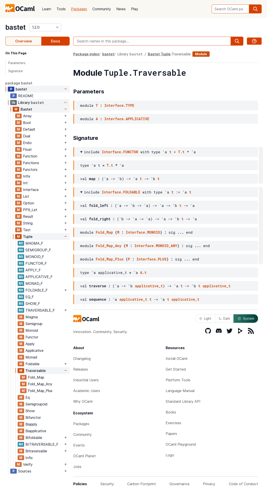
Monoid (31, 330)
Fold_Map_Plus (40, 390)
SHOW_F (32, 303)
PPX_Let (30, 210)
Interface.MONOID (143, 232)
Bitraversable (36, 451)
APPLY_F (33, 270)
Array (27, 116)
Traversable (35, 370)
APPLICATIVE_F (39, 277)
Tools (61, 9)
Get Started (176, 369)
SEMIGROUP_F (38, 250)
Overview (23, 41)
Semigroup (33, 323)
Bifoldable (33, 437)
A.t (143, 272)
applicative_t (149, 285)
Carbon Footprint (141, 484)
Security (107, 484)
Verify (28, 464)
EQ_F (29, 297)
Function (30, 156)
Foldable (32, 364)
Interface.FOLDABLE (121, 192)
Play (134, 9)
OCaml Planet (84, 456)
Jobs (77, 466)
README (25, 96)
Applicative (34, 350)
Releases (80, 369)
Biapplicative (35, 431)
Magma (31, 317)
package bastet (18, 83)
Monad (31, 357)
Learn (46, 9)
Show (30, 411)
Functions (31, 163)
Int (25, 183)
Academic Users (86, 390)
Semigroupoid (36, 404)
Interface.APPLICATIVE (126, 118)
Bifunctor (33, 417)
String (28, 223)
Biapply (31, 424)
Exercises (173, 423)
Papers (171, 433)
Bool (27, 122)
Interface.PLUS (151, 259)
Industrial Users (86, 380)
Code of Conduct (243, 484)
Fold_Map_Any (40, 384)
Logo (170, 455)
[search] (255, 8)
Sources (24, 471)
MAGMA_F (34, 243)
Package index (86, 54)
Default (29, 129)
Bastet (26, 109)
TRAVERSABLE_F (40, 310)
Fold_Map (36, 377)
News (121, 9)
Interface (31, 189)
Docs (55, 41)
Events (79, 445)
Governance (179, 484)
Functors (30, 169)
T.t (181, 151)
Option (28, 203)
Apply (30, 344)
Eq (27, 397)
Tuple (28, 236)
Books (171, 412)
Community (101, 9)
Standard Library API (183, 401)
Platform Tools (178, 380)
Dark (224, 318)
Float (27, 149)
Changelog (82, 358)
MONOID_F (34, 256)
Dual (26, 136)
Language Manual (180, 390)
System (245, 319)
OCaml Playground (181, 444)
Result (28, 216)
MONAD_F (34, 283)
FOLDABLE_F (36, 290)
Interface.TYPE (119, 105)
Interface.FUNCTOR (120, 151)
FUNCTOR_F (36, 263)
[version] (45, 27)
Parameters (16, 63)
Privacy (209, 484)
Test (27, 230)
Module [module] (201, 54)
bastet (15, 27)
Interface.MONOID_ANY (155, 245)
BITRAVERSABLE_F (41, 444)
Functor (31, 337)
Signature (15, 71)
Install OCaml (176, 358)
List (26, 196)
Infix (26, 176)
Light (205, 318)
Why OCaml (82, 401)
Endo (27, 143)
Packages (79, 9)
